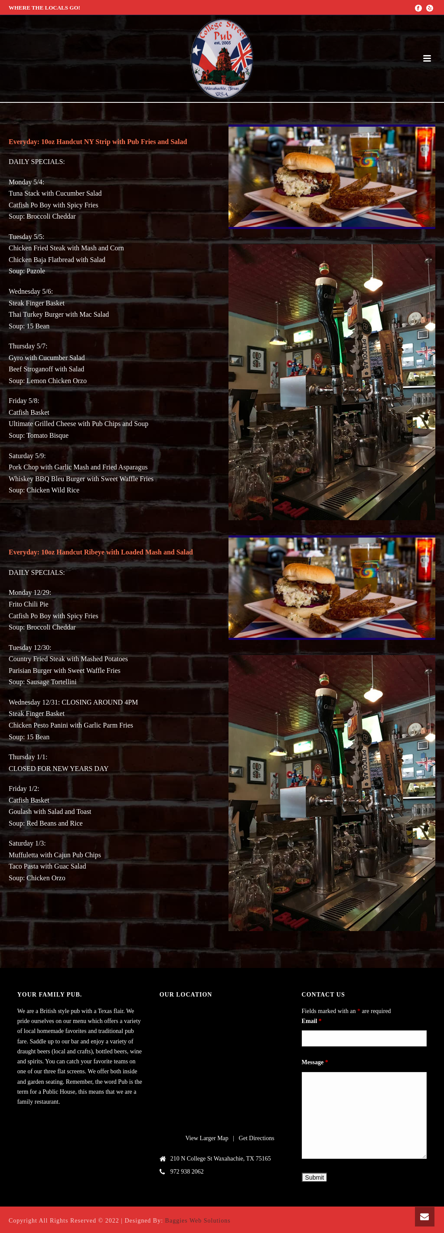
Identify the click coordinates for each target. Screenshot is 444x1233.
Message (315, 1062)
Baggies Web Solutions (198, 1220)
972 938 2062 (187, 1171)
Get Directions (256, 1138)
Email (312, 1021)
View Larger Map (207, 1138)
